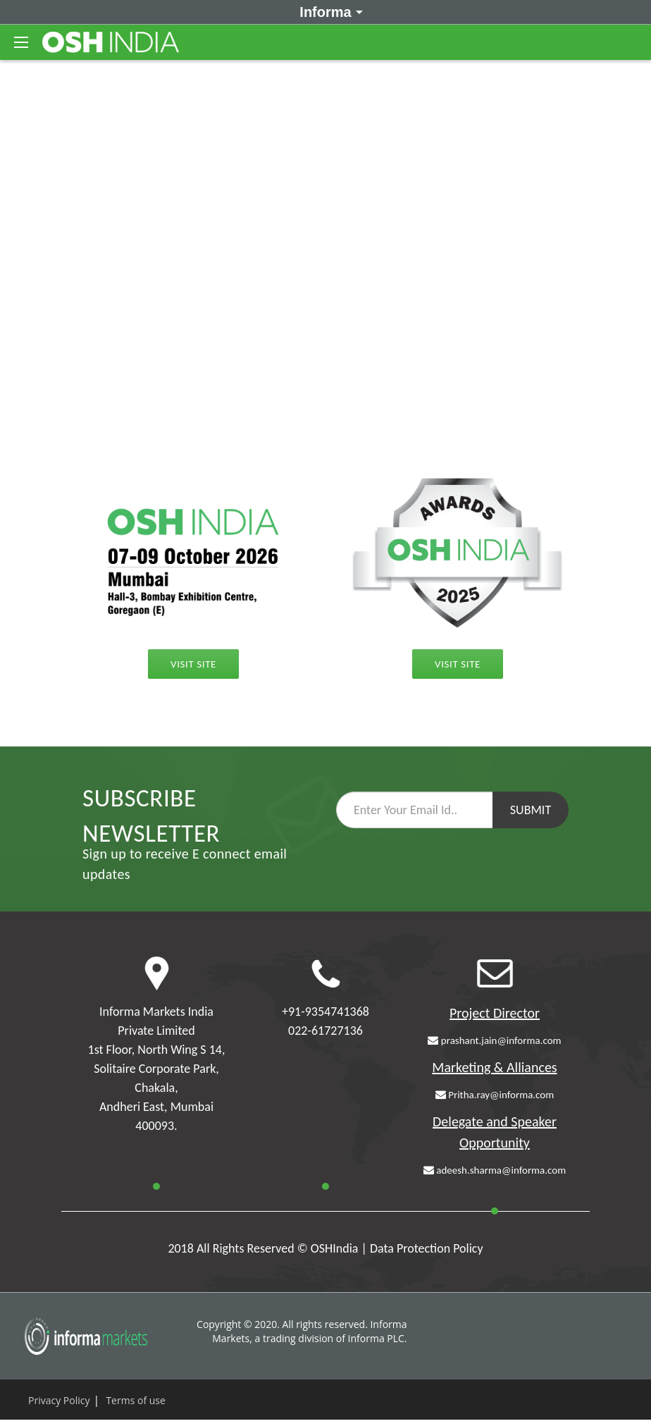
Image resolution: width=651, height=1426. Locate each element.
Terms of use (135, 1400)
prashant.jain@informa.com (494, 1040)
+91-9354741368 (325, 1011)
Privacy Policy (58, 1400)
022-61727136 (325, 1030)
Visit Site (457, 664)
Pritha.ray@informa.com (494, 1094)
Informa (328, 11)
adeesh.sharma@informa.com (494, 1170)
